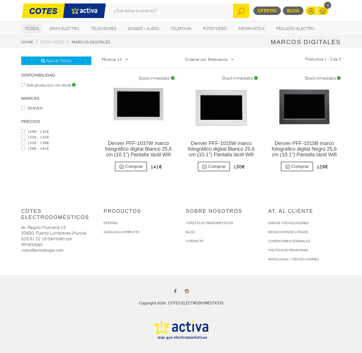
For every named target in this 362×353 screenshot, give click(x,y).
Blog (293, 10)
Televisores (103, 28)
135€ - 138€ (35, 142)
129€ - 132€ (35, 131)
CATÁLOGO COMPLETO (121, 232)
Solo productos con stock (48, 85)
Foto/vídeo (215, 28)
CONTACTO (195, 241)
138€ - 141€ (35, 148)
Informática (251, 28)
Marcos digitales (91, 42)
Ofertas (267, 10)
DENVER (31, 108)
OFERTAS (111, 223)
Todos (32, 28)
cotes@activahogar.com (42, 250)
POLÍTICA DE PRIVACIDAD (288, 250)
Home (27, 42)
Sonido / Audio (143, 28)
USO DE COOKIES (305, 259)
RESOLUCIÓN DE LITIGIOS (288, 232)
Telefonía (181, 28)
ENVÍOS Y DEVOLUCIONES (288, 223)
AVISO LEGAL (278, 259)
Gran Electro (64, 28)
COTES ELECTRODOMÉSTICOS (209, 223)
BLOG (190, 232)
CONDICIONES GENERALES (289, 241)
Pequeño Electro (295, 28)
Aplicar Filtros (56, 60)
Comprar (131, 167)
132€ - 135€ (35, 137)
